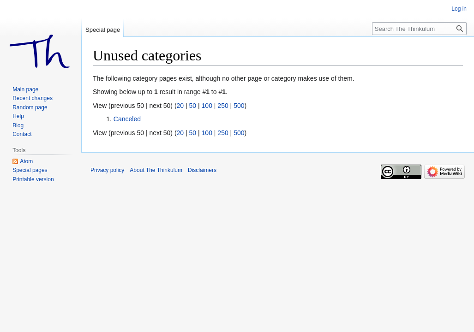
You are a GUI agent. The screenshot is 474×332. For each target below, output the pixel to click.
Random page (29, 107)
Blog (18, 125)
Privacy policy (107, 170)
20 (180, 105)
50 (193, 105)
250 (222, 105)
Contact (21, 134)
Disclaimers (202, 170)
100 (207, 105)
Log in (459, 9)
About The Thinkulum (156, 170)
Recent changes (32, 98)
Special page (102, 29)
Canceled (127, 119)
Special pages (29, 170)
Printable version (33, 179)
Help (18, 116)
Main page (25, 89)
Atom (26, 161)
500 (239, 105)
